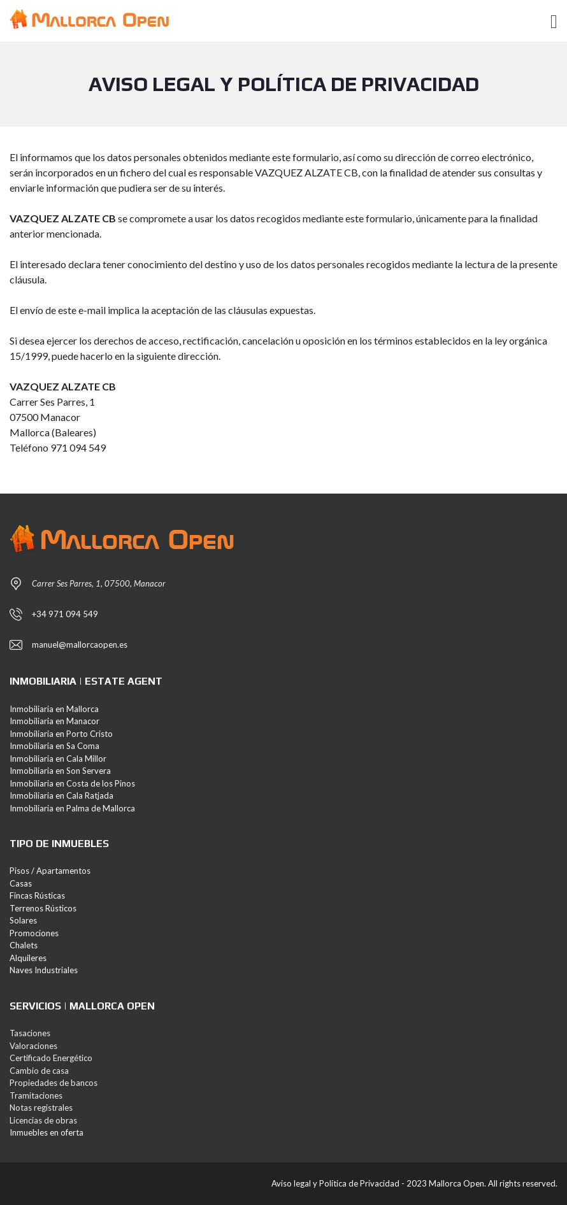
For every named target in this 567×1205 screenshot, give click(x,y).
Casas (21, 883)
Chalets (24, 945)
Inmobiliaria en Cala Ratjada (61, 795)
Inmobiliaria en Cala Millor (58, 758)
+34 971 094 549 (65, 614)
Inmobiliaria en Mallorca (54, 709)
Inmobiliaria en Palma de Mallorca (72, 808)
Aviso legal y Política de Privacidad (335, 1183)
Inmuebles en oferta (46, 1132)
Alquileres (28, 958)
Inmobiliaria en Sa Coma (54, 746)
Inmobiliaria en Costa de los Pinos (72, 783)
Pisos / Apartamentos (50, 871)
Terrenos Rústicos (43, 908)
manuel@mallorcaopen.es (79, 644)
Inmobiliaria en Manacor (54, 721)
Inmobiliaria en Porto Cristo (61, 734)
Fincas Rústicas (37, 895)
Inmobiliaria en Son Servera (60, 771)
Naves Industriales (44, 970)
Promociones (34, 933)
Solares (23, 920)
